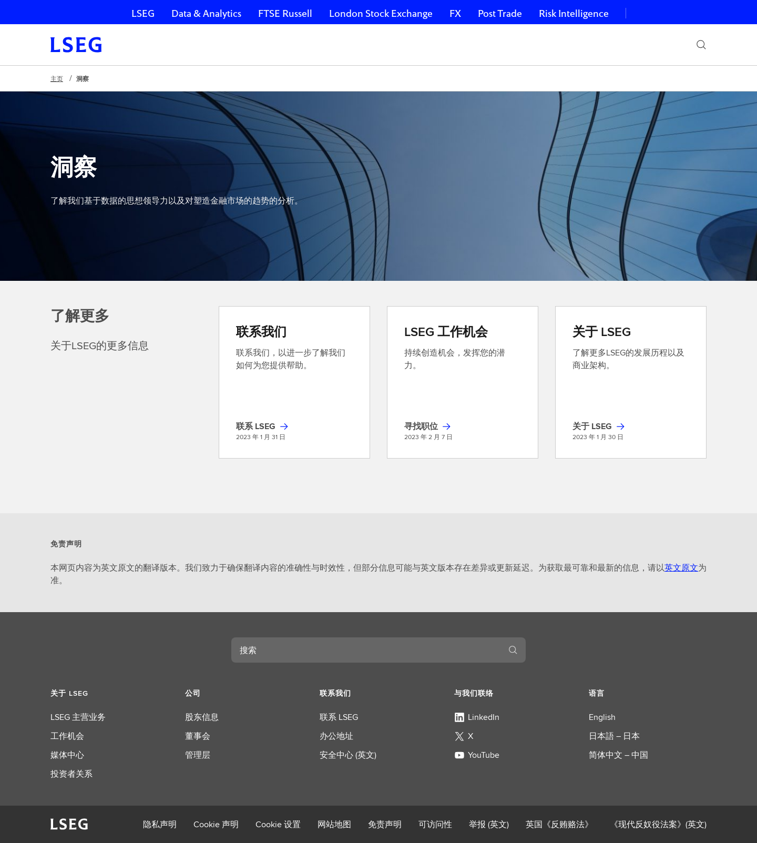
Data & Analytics (206, 13)
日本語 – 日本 (614, 736)
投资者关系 (71, 774)
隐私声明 (160, 824)
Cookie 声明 (216, 824)
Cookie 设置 (278, 824)
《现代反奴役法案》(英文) (658, 824)
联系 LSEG (339, 717)
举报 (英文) (489, 824)
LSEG (143, 13)
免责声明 (385, 824)
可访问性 (435, 824)
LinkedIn (476, 717)
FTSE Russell (285, 13)
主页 (56, 78)
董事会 (197, 736)
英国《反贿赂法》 (559, 824)
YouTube (476, 755)
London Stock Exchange (381, 13)
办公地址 (336, 736)
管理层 (197, 755)
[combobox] (365, 650)
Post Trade (500, 13)
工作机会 (67, 736)
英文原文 (681, 568)
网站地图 (334, 824)
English (602, 717)
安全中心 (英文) (348, 755)
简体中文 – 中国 (618, 755)
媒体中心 (67, 755)
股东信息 (202, 717)
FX (455, 13)
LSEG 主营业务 (78, 717)
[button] (109, 693)
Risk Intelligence (574, 13)
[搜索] (701, 44)
